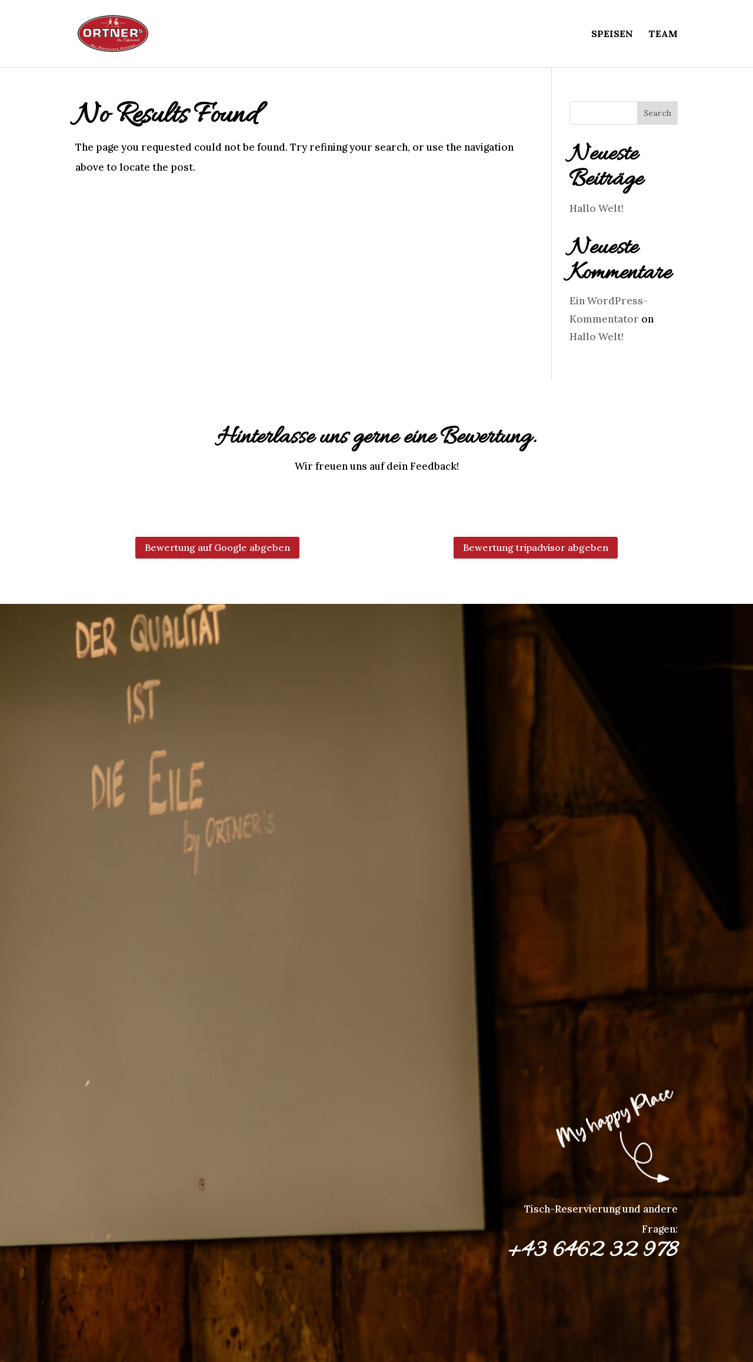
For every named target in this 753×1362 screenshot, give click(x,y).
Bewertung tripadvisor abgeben (535, 547)
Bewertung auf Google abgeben (217, 547)
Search (657, 113)
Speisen (612, 34)
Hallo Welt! (596, 208)
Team (663, 34)
